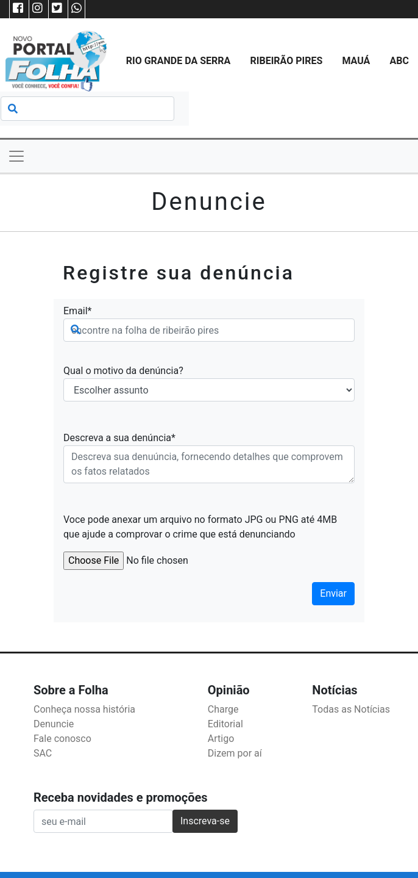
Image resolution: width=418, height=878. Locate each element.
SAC (43, 753)
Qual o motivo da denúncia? (123, 370)
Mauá (356, 61)
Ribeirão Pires (286, 61)
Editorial (225, 724)
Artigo (221, 738)
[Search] (87, 108)
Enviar (333, 593)
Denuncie (54, 724)
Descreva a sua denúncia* (119, 438)
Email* (77, 311)
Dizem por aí (235, 753)
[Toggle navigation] (16, 156)
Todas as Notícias (351, 709)
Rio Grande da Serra (178, 61)
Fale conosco (62, 738)
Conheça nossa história (84, 709)
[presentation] (156, 593)
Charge (223, 709)
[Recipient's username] (103, 821)
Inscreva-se (205, 821)
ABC (399, 61)
